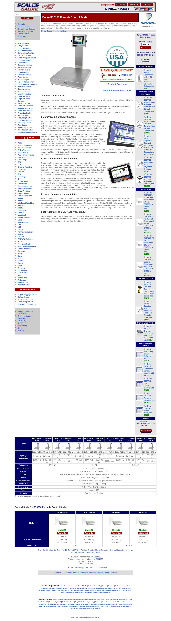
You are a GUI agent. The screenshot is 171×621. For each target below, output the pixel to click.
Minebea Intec (23, 222)
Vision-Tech (74, 608)
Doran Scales (23, 181)
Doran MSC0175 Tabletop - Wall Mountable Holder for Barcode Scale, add (148, 311)
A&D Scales (83, 599)
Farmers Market (24, 70)
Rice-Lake (64, 606)
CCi (19, 165)
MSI (19, 225)
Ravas (20, 242)
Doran (72, 602)
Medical (99, 590)
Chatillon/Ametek (25, 167)
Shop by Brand (27, 137)
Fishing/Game (23, 72)
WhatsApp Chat (82, 568)
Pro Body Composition (27, 304)
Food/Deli (90, 588)
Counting (71, 588)
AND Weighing (23, 150)
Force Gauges (23, 80)
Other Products (27, 290)
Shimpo (21, 258)
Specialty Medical (25, 120)
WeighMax (22, 280)
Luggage (93, 590)
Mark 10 (21, 213)
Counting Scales (24, 60)
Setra (20, 256)
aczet (55, 599)
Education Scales (25, 65)
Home (127, 550)
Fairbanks (98, 602)
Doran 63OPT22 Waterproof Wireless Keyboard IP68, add (148, 164)
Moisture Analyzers (25, 108)
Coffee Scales (23, 297)
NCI (19, 227)
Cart (44, 550)
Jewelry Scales (24, 89)
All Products (67, 572)
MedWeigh (22, 215)
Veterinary (96, 592)
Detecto (21, 172)
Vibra (20, 275)
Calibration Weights (26, 53)
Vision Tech (22, 278)
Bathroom (111, 586)
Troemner (22, 268)
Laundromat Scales (25, 94)
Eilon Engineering (25, 186)
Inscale (21, 201)
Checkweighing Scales (27, 58)
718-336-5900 (97, 559)
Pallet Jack (118, 590)
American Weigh (24, 148)
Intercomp (22, 205)
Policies (84, 550)
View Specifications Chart (117, 90)
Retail (129, 590)
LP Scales (22, 210)
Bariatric (104, 586)
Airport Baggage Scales (27, 295)
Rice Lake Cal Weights (27, 246)
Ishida (20, 208)
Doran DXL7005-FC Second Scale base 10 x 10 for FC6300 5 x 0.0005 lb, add (149, 266)
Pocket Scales (23, 34)
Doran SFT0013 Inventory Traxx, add (148, 410)
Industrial (42, 590)
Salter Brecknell (24, 249)
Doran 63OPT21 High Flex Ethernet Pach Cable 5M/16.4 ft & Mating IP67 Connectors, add (149, 145)
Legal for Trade (24, 96)
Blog (20, 328)
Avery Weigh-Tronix (26, 155)
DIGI (19, 174)
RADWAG (53, 606)
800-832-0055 (96, 557)
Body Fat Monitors (25, 299)
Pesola (20, 234)
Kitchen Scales (24, 92)
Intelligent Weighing (26, 203)
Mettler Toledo (93, 604)
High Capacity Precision (27, 84)
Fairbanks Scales (25, 189)
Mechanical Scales (25, 31)
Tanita (20, 261)
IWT (45, 604)
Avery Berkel (23, 153)
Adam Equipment (25, 145)
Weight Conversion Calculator (89, 552)
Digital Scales (23, 27)
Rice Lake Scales (24, 244)
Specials (21, 24)
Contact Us (51, 550)
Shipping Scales (24, 123)
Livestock (54, 590)
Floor (115, 588)
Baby (99, 586)
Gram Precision (24, 191)
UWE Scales (22, 273)
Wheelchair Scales (25, 130)
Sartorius (21, 251)
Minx (20, 220)
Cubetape (22, 169)
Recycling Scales (25, 118)
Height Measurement (26, 82)
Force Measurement (124, 588)
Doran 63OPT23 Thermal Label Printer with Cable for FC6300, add (149, 333)
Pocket (125, 590)
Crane (77, 588)
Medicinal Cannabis (26, 106)
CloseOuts (22, 36)
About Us (57, 572)
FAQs (77, 550)
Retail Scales (23, 115)
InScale (50, 604)
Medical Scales (24, 103)
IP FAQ (20, 323)
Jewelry (48, 590)
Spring (63, 592)
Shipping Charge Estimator (98, 550)
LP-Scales (71, 604)
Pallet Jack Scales (25, 111)
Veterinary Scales (25, 128)
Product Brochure (117, 84)
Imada (20, 198)
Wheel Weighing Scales (27, 132)
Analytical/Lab (23, 43)
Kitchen (61, 590)
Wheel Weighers (105, 592)
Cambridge (22, 160)
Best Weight (22, 157)
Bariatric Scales (24, 48)
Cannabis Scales (24, 55)
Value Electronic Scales (68, 586)
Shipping (69, 592)
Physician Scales (24, 113)
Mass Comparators (25, 302)
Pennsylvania (127, 604)
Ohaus (20, 230)
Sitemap (21, 330)
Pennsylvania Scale (25, 232)
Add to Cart (62, 533)
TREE (20, 266)
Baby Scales (23, 46)
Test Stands (22, 125)
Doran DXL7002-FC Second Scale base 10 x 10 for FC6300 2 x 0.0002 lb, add (149, 245)
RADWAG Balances (25, 239)
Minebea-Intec (102, 604)
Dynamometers (98, 588)
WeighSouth (23, 282)
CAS (19, 162)
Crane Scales (23, 63)
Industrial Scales (24, 87)
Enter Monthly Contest (65, 550)
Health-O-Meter (117, 602)
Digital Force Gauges (26, 29)
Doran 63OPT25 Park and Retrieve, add (149, 398)
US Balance (22, 270)
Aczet (20, 143)
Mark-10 (78, 604)
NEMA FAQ (22, 326)
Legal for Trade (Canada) (81, 590)
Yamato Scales (24, 285)
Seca (20, 254)
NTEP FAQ (22, 321)
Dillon (20, 179)
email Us (126, 75)
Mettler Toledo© (24, 218)
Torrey (20, 263)
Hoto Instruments (25, 196)
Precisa (21, 237)
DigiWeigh (22, 177)
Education (83, 588)
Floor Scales (23, 77)
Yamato (97, 608)
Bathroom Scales (25, 51)
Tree (110, 606)
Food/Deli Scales (24, 75)
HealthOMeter (23, 193)
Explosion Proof (24, 67)
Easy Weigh (22, 184)
